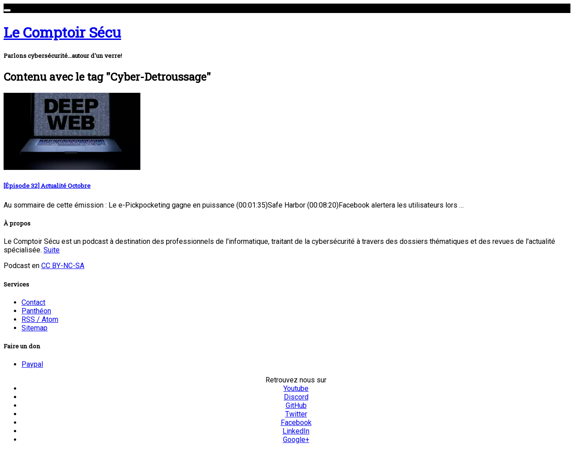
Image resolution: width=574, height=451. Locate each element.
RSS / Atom (40, 319)
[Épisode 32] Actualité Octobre (47, 186)
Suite (51, 250)
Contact (33, 302)
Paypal (32, 364)
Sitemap (35, 328)
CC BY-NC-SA (62, 265)
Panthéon (36, 311)
